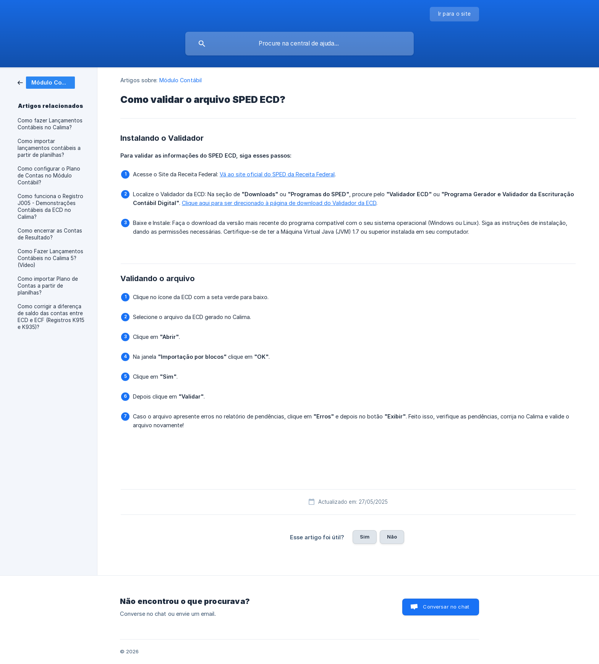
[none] (454, 14)
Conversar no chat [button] (446, 607)
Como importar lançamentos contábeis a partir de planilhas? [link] (49, 148)
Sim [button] (364, 537)
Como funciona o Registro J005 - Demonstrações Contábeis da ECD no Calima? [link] (50, 206)
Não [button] (392, 537)
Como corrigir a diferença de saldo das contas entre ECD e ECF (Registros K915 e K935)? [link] (51, 316)
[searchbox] (299, 43)
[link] (46, 82)
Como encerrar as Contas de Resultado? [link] (50, 234)
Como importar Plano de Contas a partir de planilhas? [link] (48, 286)
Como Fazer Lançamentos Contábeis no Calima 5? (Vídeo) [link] (50, 258)
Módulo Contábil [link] (180, 80)
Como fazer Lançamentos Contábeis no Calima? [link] (50, 123)
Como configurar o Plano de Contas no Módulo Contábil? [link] (49, 176)
